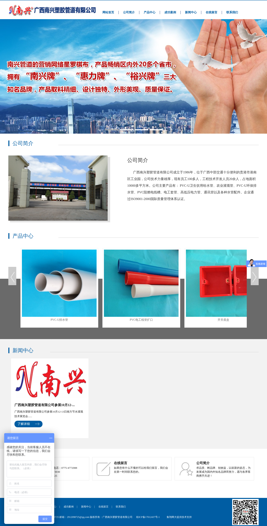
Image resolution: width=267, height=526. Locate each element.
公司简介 (129, 12)
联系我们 (232, 12)
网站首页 (108, 12)
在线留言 (211, 12)
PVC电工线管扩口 (141, 285)
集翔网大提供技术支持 (179, 517)
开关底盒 (223, 285)
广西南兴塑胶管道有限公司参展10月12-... (44, 405)
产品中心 (149, 12)
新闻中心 (191, 12)
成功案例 (170, 12)
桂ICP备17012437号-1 (148, 517)
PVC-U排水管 (59, 285)
